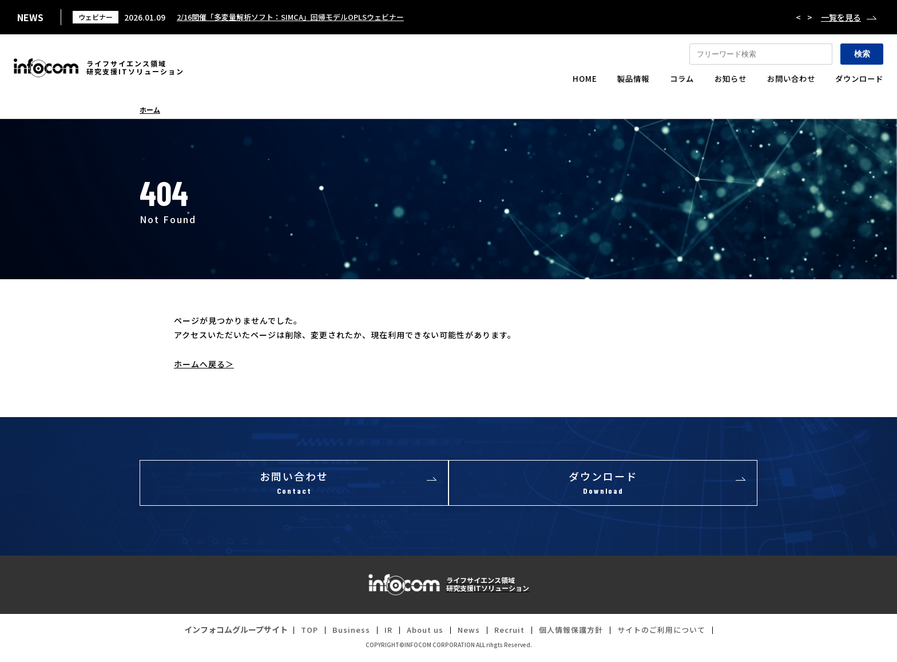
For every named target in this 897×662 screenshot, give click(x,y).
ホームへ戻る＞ (204, 364)
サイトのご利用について (669, 633)
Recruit (508, 633)
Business (342, 633)
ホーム (150, 109)
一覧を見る (841, 17)
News (465, 633)
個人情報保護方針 (573, 633)
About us (419, 633)
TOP (299, 633)
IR (380, 633)
